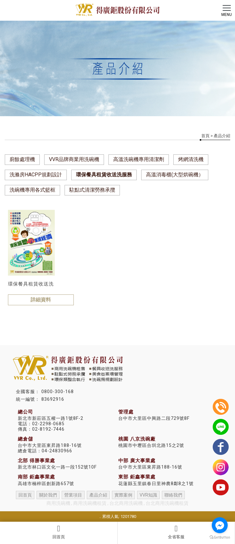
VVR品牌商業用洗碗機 (74, 159)
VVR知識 (148, 495)
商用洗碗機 (58, 503)
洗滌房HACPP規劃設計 (36, 175)
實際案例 (123, 495)
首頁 (205, 135)
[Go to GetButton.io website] (220, 537)
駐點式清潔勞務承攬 (92, 190)
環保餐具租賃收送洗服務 (104, 175)
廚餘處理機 (22, 159)
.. (100, 516)
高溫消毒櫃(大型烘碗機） (175, 175)
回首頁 (59, 532)
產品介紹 (98, 495)
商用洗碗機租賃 (90, 503)
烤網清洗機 (191, 159)
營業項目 (73, 495)
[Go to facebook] (220, 525)
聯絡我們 (173, 495)
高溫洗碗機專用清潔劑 (138, 159)
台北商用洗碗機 (126, 503)
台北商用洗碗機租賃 (167, 503)
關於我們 (48, 495)
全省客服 (176, 532)
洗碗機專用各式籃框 (32, 190)
